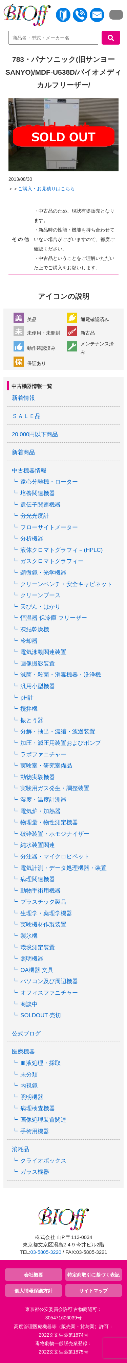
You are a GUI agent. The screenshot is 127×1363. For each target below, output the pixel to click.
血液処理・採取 (40, 1063)
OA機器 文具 (36, 970)
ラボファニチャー (43, 754)
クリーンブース (40, 595)
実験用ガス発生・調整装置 (54, 788)
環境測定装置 (37, 947)
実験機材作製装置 (43, 924)
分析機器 (31, 538)
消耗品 (20, 1149)
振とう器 (31, 720)
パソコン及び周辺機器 (49, 981)
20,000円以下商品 (35, 434)
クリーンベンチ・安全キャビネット (66, 584)
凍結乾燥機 (34, 629)
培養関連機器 (37, 493)
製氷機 (29, 936)
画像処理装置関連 (43, 1120)
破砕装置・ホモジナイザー (54, 834)
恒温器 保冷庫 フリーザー (53, 618)
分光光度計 (34, 516)
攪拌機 (29, 709)
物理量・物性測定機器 (49, 822)
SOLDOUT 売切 (40, 1015)
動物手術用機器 (40, 890)
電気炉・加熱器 (40, 811)
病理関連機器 (37, 879)
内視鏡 (29, 1085)
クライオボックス (43, 1161)
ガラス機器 (34, 1172)
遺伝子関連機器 (40, 505)
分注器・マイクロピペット (54, 856)
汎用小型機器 (37, 686)
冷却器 (29, 641)
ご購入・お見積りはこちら (46, 188)
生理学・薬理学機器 (46, 913)
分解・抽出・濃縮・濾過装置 (57, 731)
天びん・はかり (40, 607)
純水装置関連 (37, 845)
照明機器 (31, 958)
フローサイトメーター (49, 527)
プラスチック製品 (43, 902)
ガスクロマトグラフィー (52, 561)
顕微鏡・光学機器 (43, 572)
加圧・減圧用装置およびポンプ (60, 743)
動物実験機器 (37, 777)
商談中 (29, 1004)
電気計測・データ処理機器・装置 (63, 868)
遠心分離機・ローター (49, 482)
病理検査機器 (37, 1108)
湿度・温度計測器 (43, 800)
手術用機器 (34, 1131)
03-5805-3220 (45, 1252)
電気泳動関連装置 (43, 652)
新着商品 (23, 452)
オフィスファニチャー (49, 993)
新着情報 (23, 398)
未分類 (29, 1074)
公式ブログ (26, 1033)
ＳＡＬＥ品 (26, 416)
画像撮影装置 (37, 663)
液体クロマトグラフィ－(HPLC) (61, 550)
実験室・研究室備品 (46, 765)
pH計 (26, 698)
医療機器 (23, 1051)
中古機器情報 (29, 470)
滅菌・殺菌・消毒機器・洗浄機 (60, 675)
